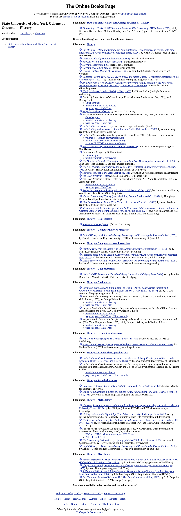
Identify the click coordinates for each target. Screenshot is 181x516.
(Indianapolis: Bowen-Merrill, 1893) (129, 161)
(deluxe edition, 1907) (121, 477)
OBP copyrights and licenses (90, 512)
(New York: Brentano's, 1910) (107, 172)
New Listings (79, 498)
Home (57, 498)
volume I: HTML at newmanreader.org (104, 137)
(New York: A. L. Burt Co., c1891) (122, 386)
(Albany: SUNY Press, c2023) (126, 28)
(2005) (129, 235)
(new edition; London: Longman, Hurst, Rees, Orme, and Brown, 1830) (127, 359)
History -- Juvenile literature (102, 380)
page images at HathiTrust (98, 108)
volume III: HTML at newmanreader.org (105, 143)
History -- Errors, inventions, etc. (104, 333)
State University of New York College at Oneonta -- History (118, 22)
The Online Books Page (90, 6)
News (74, 504)
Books (65, 504)
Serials (123, 498)
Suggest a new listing (114, 493)
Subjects (112, 498)
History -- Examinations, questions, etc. (107, 352)
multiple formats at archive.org (100, 105)
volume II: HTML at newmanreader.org (105, 140)
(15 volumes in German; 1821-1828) (110, 146)
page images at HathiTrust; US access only (106, 316)
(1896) (126, 84)
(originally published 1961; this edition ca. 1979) (122, 440)
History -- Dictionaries (99, 282)
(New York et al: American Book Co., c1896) (119, 202)
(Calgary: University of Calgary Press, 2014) (123, 274)
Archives (95, 504)
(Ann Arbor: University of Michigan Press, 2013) (125, 249)
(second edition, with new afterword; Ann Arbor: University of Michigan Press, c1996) (126, 51)
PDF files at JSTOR (95, 437)
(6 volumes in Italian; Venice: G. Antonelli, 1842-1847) (123, 289)
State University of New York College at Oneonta (32, 44)
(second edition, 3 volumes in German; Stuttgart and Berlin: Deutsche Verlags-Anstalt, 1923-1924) (128, 209)
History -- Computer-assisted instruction (108, 243)
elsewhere (40, 33)
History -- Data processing (101, 268)
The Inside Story (111, 504)
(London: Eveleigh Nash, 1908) (107, 91)
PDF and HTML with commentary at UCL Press (109, 434)
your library (25, 33)
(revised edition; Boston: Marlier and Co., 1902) (121, 196)
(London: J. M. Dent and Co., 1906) (117, 190)
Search (66, 498)
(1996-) (96, 224)
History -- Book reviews (99, 219)
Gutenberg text (92, 102)
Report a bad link (92, 493)
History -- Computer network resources (108, 229)
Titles (103, 498)
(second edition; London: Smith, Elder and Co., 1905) (120, 129)
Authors (93, 498)
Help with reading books (68, 493)
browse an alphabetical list (76, 16)
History (11, 46)
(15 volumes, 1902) (105, 71)
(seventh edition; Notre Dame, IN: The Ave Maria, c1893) (128, 344)
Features (84, 504)
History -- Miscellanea (98, 454)
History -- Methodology (99, 400)
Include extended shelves (133, 13)
